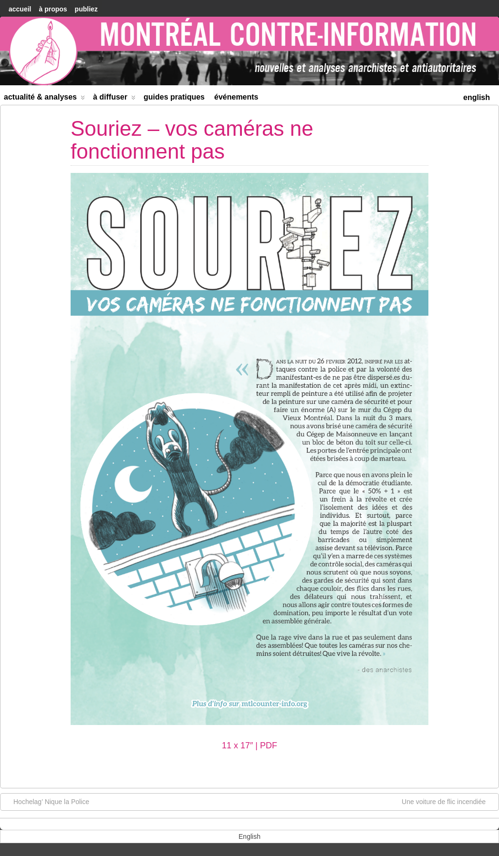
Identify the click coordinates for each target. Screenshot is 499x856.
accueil (20, 9)
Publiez (86, 9)
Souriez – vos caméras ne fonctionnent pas (192, 140)
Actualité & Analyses (44, 99)
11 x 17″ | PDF (249, 745)
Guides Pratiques (174, 97)
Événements (236, 97)
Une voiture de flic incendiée (448, 801)
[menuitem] (476, 96)
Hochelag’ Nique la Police (46, 801)
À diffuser (114, 99)
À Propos (53, 9)
